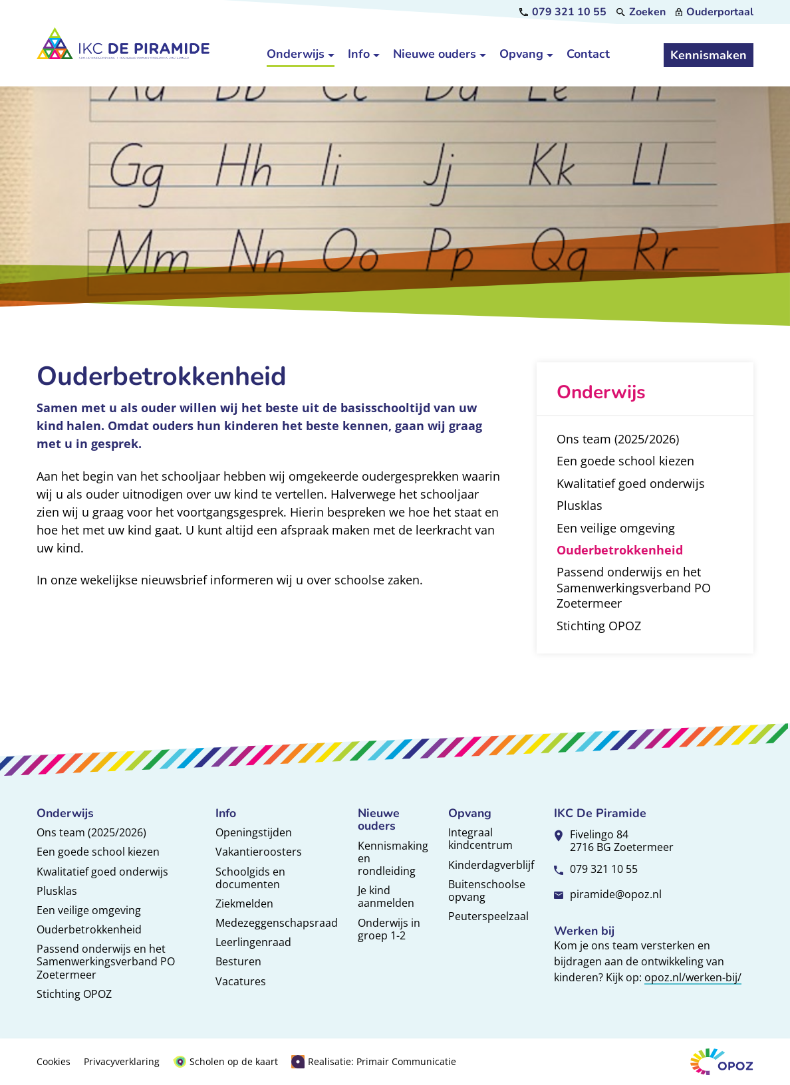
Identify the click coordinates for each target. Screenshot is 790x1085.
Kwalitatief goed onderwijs (102, 871)
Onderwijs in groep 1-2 (389, 929)
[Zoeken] (641, 12)
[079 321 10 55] (562, 12)
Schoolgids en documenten (250, 878)
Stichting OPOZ (74, 994)
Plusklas (57, 891)
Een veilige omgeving (89, 910)
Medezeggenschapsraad (276, 922)
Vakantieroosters (258, 851)
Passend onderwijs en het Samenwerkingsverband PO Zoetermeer (106, 961)
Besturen (238, 961)
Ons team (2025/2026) (91, 832)
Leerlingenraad (253, 942)
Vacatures (240, 981)
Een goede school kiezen (98, 851)
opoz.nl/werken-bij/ (692, 977)
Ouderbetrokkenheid (89, 929)
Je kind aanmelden (386, 896)
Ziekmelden (244, 903)
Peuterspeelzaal (488, 916)
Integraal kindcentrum (480, 838)
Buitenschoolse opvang (486, 890)
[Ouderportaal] (714, 12)
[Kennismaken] (708, 55)
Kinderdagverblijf (491, 865)
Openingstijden (253, 832)
